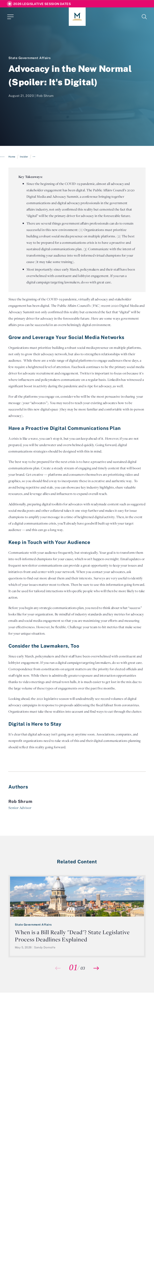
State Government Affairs (29, 58)
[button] (96, 968)
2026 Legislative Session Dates (42, 4)
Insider (24, 156)
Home (11, 156)
